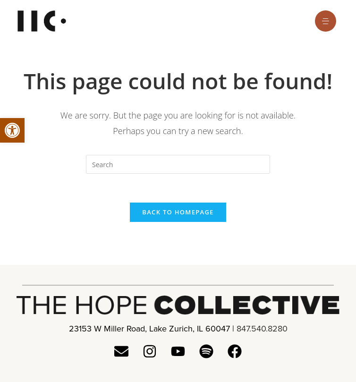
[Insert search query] (178, 164)
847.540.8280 (262, 328)
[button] (12, 130)
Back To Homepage (177, 212)
